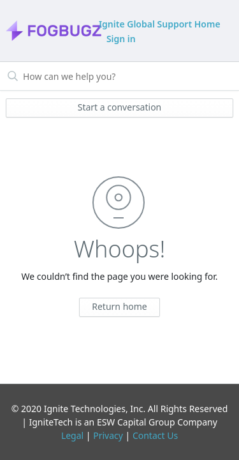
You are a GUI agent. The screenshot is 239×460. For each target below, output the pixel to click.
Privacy (108, 435)
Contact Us (155, 435)
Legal (72, 435)
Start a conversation (120, 107)
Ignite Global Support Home (160, 24)
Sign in (121, 39)
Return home (119, 306)
